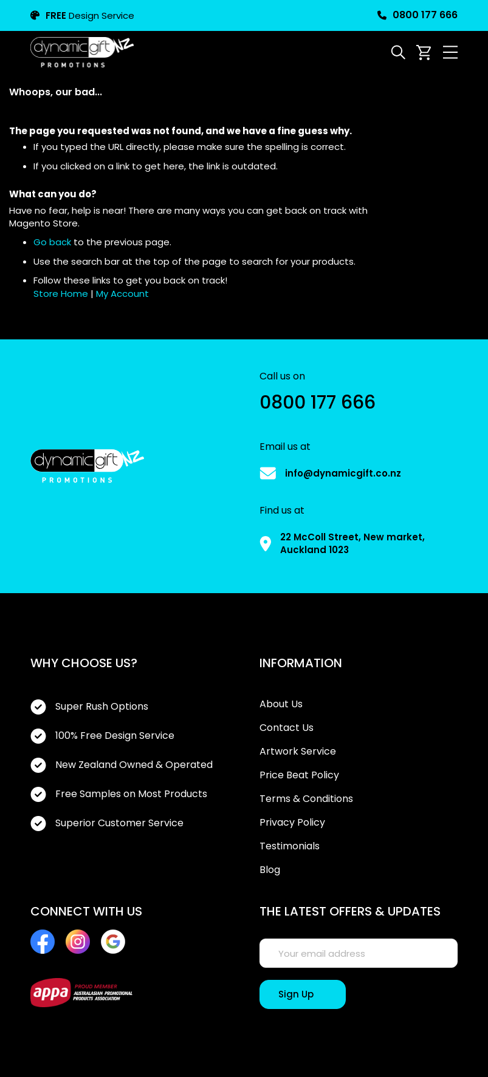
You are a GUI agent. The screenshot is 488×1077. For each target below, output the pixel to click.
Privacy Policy (292, 822)
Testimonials (289, 846)
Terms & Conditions (306, 799)
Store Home (60, 293)
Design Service (82, 15)
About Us (281, 704)
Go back (52, 242)
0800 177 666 (417, 15)
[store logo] (82, 52)
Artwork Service (297, 751)
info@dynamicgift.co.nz (343, 473)
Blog (269, 870)
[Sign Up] (302, 994)
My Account (122, 293)
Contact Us (286, 728)
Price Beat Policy (299, 775)
